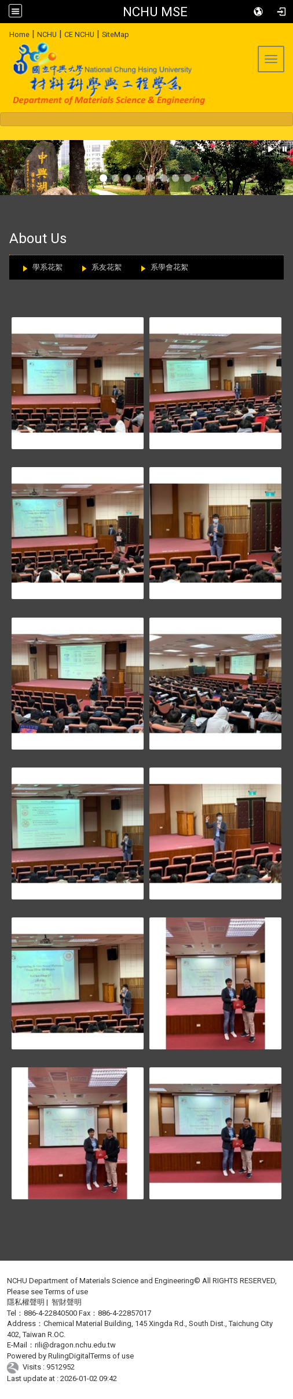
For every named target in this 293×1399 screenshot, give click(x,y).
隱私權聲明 (26, 1302)
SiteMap (115, 34)
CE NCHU (79, 34)
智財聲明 (67, 1302)
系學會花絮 (169, 267)
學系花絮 (47, 267)
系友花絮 (106, 267)
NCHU (47, 34)
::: (5, 32)
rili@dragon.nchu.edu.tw (75, 1345)
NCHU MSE (155, 11)
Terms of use (66, 1291)
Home (19, 34)
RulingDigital (69, 1356)
